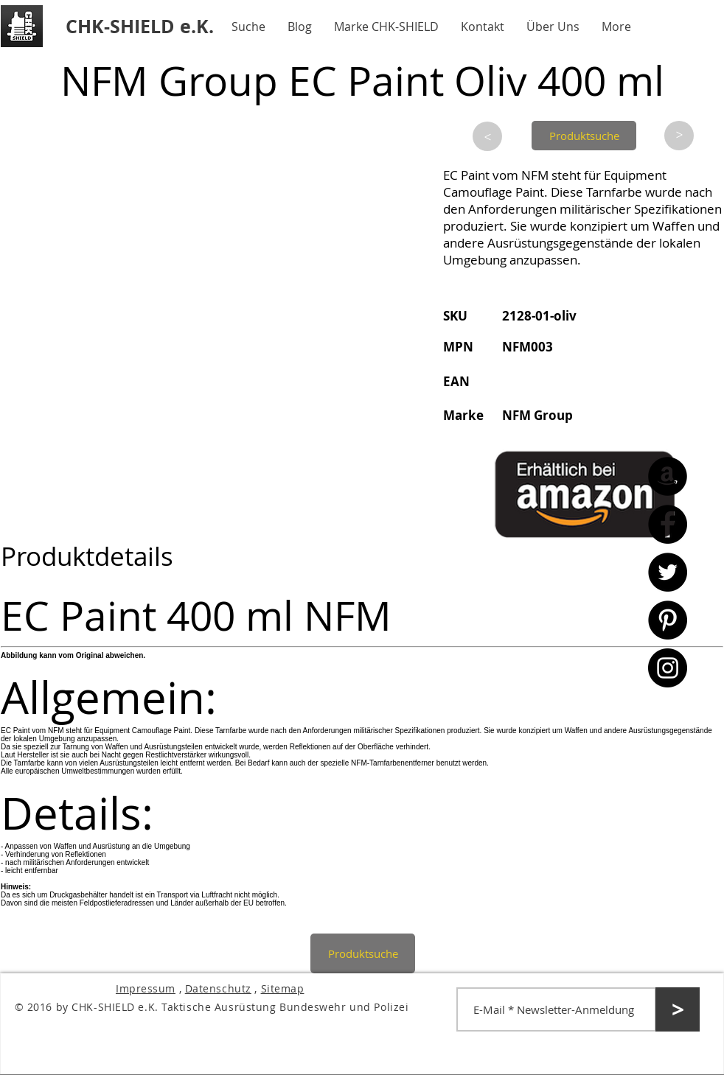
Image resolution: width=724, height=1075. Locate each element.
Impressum (145, 988)
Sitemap (282, 988)
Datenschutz (218, 988)
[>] (487, 136)
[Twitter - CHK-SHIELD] (667, 572)
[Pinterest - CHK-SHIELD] (667, 620)
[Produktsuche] (584, 135)
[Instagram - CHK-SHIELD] (667, 667)
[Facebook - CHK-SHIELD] (667, 524)
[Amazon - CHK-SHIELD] (667, 476)
